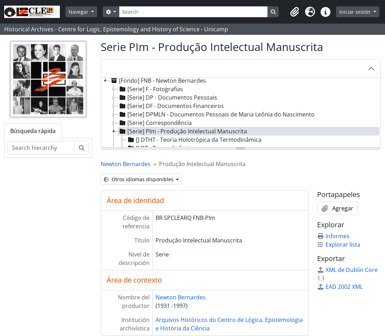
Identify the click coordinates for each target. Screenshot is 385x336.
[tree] (241, 113)
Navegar (79, 11)
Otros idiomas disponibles (139, 179)
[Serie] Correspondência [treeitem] (155, 123)
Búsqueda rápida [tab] (33, 131)
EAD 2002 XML (340, 287)
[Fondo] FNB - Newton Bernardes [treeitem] (158, 80)
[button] (294, 12)
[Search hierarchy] (41, 147)
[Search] (193, 11)
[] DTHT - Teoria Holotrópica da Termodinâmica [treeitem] (194, 139)
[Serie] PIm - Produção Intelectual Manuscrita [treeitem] (182, 131)
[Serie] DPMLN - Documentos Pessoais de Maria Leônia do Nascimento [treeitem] (216, 114)
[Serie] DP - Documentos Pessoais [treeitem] (167, 97)
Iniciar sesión (355, 11)
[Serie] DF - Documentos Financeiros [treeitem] (171, 106)
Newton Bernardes (126, 164)
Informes (333, 236)
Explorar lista (338, 244)
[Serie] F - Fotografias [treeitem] (150, 89)
